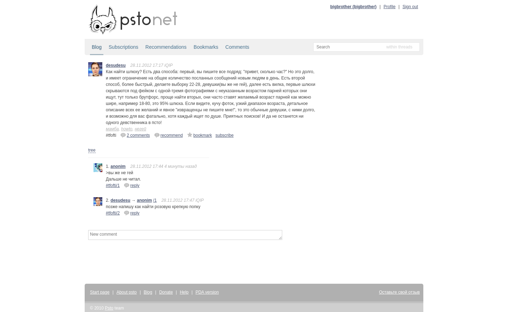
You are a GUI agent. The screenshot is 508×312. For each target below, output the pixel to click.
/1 (155, 200)
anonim (118, 166)
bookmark (199, 135)
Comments (237, 47)
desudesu (116, 65)
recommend (168, 135)
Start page (99, 292)
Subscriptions (123, 47)
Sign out (410, 6)
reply (131, 185)
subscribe (225, 135)
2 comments (135, 135)
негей (140, 128)
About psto (126, 292)
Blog (97, 47)
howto (126, 128)
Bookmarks (206, 47)
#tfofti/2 (113, 213)
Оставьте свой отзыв (399, 292)
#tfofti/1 (113, 185)
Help (184, 292)
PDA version (207, 292)
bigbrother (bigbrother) (353, 6)
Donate (166, 292)
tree (92, 150)
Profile (389, 6)
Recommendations (166, 47)
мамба (112, 128)
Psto (109, 308)
